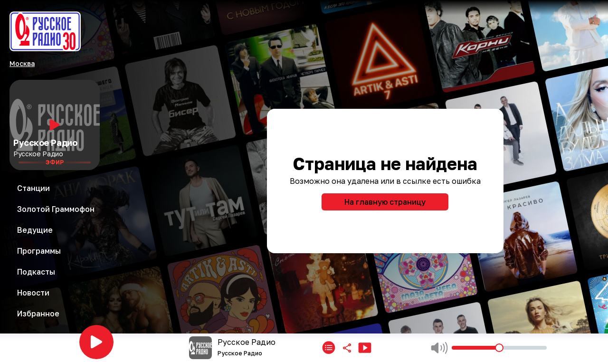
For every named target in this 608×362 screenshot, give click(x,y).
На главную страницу (385, 202)
